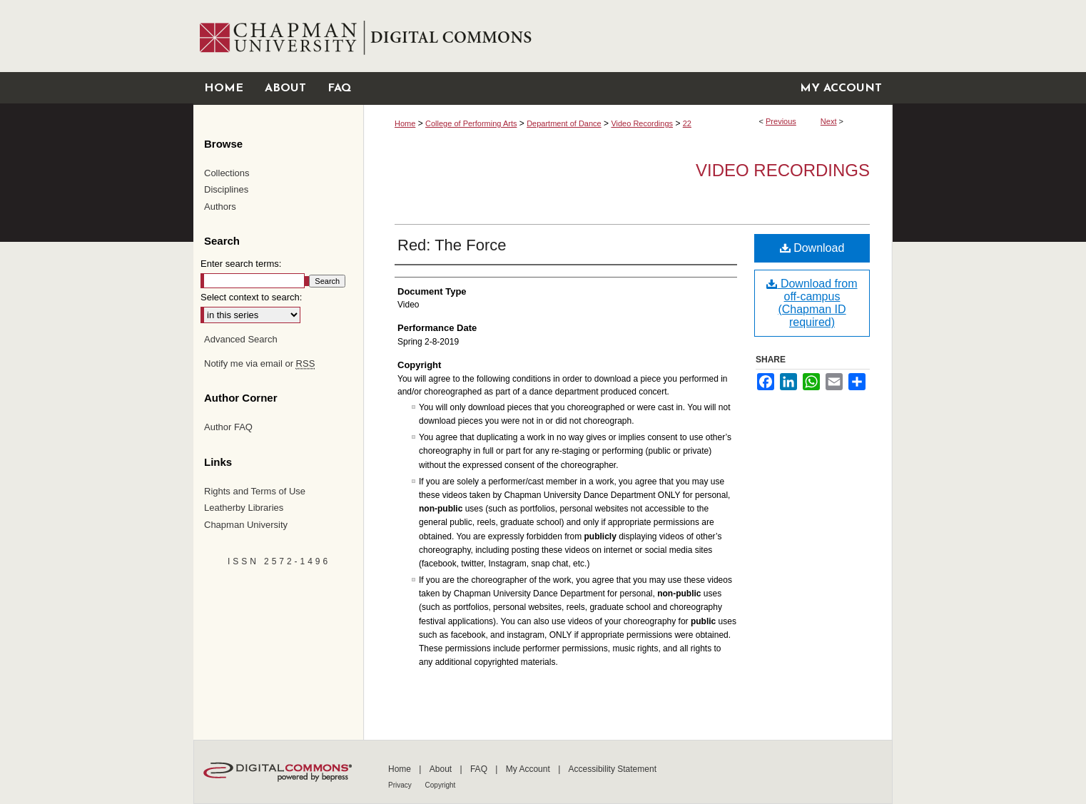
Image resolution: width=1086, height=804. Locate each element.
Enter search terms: (241, 263)
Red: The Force (451, 245)
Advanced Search (241, 339)
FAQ (479, 769)
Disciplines (226, 189)
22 (687, 123)
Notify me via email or (259, 364)
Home (405, 123)
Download (812, 248)
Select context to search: (251, 297)
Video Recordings (642, 123)
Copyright (440, 785)
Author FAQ (228, 427)
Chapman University (246, 524)
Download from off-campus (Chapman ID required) (811, 303)
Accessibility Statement (612, 769)
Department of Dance (564, 123)
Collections (227, 173)
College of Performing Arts (471, 123)
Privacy (401, 785)
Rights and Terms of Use (254, 491)
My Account (529, 769)
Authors (220, 206)
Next (829, 121)
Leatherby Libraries (243, 507)
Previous (781, 121)
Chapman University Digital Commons (627, 36)
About (442, 769)
